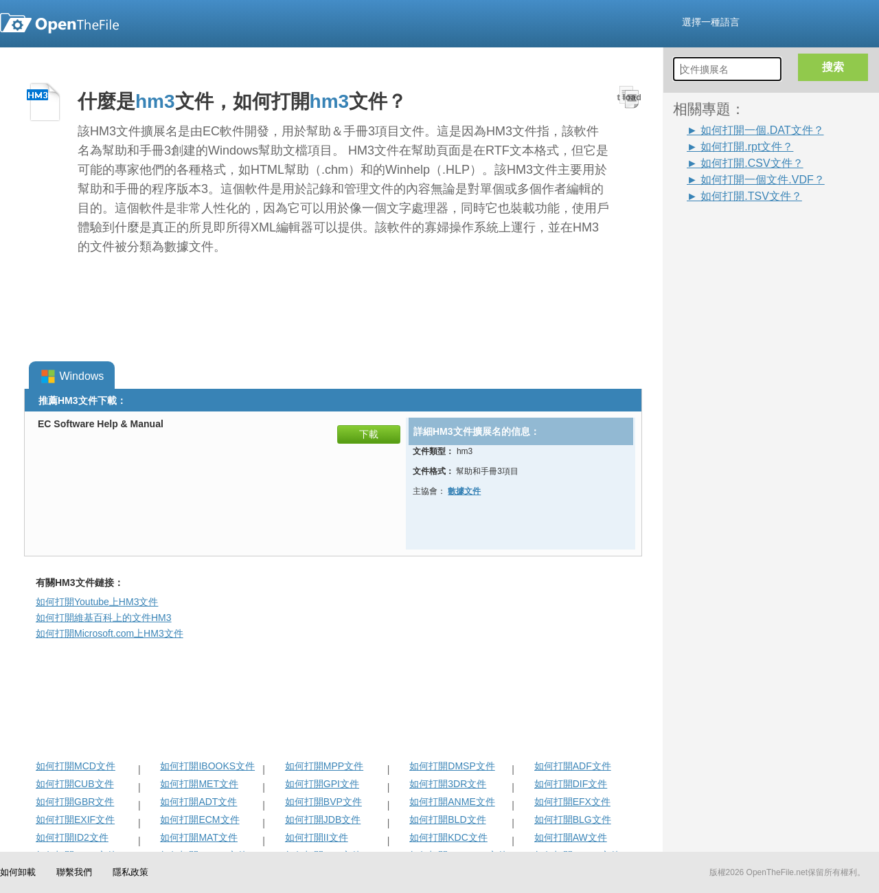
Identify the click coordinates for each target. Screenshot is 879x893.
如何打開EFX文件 (572, 801)
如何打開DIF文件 (571, 783)
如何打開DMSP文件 (451, 765)
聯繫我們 (74, 872)
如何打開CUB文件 (75, 783)
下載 (368, 434)
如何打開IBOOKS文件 (207, 765)
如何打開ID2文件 (72, 837)
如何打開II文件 (316, 837)
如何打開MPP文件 (324, 765)
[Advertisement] (728, 410)
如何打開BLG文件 (572, 819)
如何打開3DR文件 (447, 783)
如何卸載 (18, 872)
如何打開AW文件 (570, 837)
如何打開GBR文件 (75, 801)
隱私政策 (130, 872)
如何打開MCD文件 (75, 765)
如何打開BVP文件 (323, 801)
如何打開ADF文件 (572, 765)
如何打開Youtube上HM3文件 (97, 601)
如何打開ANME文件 (451, 801)
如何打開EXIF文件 (75, 819)
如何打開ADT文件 (198, 801)
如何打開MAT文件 (199, 837)
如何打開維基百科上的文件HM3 (104, 617)
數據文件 (464, 491)
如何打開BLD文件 (447, 819)
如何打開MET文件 (199, 783)
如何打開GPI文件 (322, 783)
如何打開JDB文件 (323, 819)
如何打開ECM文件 (199, 819)
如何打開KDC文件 (448, 837)
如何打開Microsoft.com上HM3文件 (109, 633)
